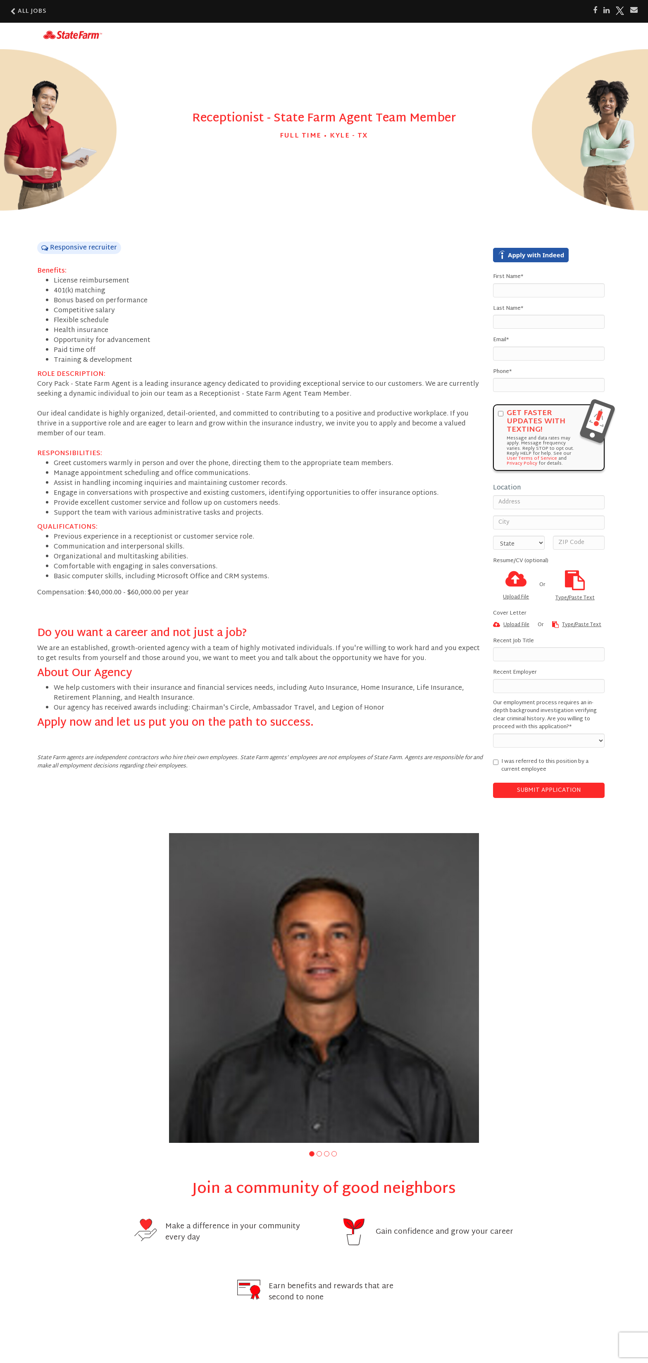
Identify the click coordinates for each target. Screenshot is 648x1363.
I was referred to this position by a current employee (540, 766)
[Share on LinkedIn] (606, 11)
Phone (502, 372)
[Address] (549, 502)
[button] (311, 1153)
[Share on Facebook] (595, 11)
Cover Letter (509, 614)
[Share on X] (620, 11)
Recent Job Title (513, 641)
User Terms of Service (532, 458)
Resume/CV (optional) (520, 561)
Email (501, 340)
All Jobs (28, 11)
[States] (519, 543)
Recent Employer (515, 673)
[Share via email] (634, 10)
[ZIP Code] (579, 543)
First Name (508, 277)
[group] (324, 988)
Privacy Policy (522, 463)
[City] (549, 522)
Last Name (508, 309)
